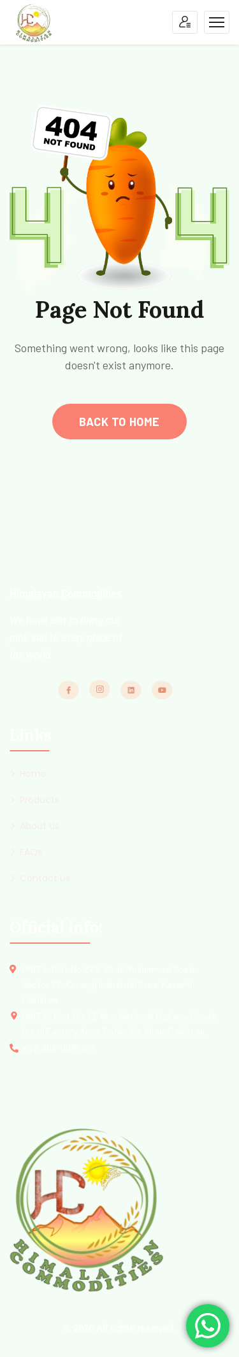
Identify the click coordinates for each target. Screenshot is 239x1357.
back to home (119, 422)
